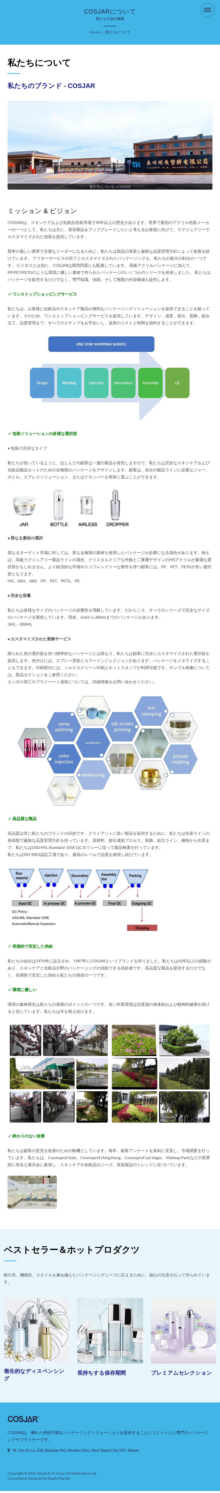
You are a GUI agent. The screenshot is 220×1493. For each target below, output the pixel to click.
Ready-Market (59, 1480)
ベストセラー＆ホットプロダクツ (72, 1250)
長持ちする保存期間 (103, 1373)
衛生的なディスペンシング (34, 1375)
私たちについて (117, 32)
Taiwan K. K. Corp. (50, 1475)
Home (94, 32)
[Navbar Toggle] (207, 10)
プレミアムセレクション (181, 1377)
